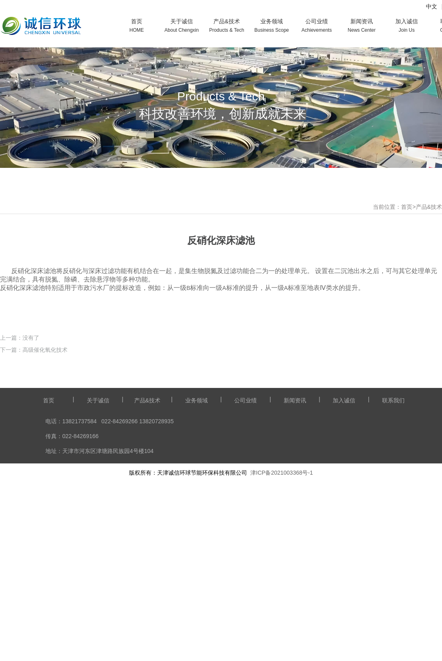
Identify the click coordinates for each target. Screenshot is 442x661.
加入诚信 (344, 568)
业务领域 (196, 568)
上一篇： (11, 506)
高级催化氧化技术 (45, 518)
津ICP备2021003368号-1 (281, 641)
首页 (48, 568)
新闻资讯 (295, 568)
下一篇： (11, 518)
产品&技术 (429, 207)
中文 (431, 6)
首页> (408, 207)
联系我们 (393, 568)
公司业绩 (245, 568)
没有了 (31, 506)
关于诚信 (98, 568)
